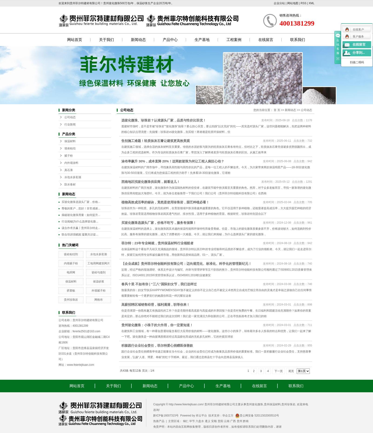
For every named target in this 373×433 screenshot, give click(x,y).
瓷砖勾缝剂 (99, 272)
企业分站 (279, 3)
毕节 (192, 421)
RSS (303, 3)
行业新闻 (70, 124)
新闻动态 (138, 40)
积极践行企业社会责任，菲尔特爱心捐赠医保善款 (157, 345)
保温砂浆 (98, 281)
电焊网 (71, 272)
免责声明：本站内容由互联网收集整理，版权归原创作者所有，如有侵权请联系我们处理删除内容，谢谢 (217, 426)
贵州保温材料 (272, 404)
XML (311, 3)
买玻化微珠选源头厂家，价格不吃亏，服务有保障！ (158, 223)
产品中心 (170, 40)
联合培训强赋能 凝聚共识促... (80, 234)
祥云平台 (201, 415)
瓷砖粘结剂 (71, 254)
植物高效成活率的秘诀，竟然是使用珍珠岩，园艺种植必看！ (165, 202)
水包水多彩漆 (72, 177)
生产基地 (202, 40)
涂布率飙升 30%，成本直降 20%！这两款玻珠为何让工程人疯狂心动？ (172, 161)
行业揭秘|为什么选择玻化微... (80, 221)
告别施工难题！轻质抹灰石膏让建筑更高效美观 (155, 141)
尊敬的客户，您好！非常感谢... (81, 208)
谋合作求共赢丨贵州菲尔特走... (81, 228)
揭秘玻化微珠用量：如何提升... (81, 215)
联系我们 (297, 40)
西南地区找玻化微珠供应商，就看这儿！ (150, 182)
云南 (227, 421)
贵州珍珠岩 (71, 299)
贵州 (239, 421)
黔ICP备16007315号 (166, 415)
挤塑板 (71, 290)
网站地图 (292, 3)
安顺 (214, 421)
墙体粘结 (70, 148)
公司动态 (70, 117)
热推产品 (158, 421)
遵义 (207, 421)
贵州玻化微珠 (254, 404)
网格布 (98, 299)
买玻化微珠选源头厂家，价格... (81, 202)
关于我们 (106, 40)
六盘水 (200, 421)
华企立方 (227, 415)
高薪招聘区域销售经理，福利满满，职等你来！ (155, 304)
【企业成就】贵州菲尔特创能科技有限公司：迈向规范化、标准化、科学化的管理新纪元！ (186, 263)
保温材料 (70, 141)
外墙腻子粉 (99, 290)
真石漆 (68, 170)
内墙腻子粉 (71, 263)
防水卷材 (70, 184)
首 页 (277, 110)
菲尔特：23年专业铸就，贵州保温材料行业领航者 (157, 243)
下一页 (278, 371)
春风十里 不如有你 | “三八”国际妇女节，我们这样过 (159, 284)
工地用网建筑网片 (98, 263)
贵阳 (220, 421)
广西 (233, 421)
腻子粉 (68, 155)
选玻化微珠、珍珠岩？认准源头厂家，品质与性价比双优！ (163, 120)
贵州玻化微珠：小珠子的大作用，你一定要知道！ (157, 325)
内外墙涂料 (71, 162)
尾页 (291, 371)
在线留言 (265, 40)
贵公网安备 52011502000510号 (257, 415)
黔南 (246, 421)
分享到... (359, 52)
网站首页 (74, 40)
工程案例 (233, 40)
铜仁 (186, 421)
